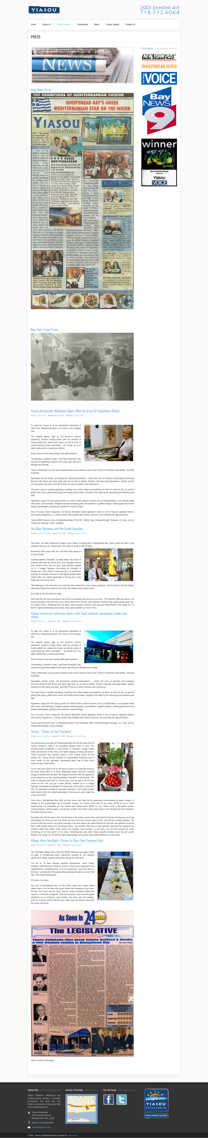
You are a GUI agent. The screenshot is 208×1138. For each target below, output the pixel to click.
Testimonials (82, 24)
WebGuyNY (73, 1135)
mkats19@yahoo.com (41, 1127)
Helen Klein (41, 415)
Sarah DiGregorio (44, 533)
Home (33, 24)
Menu (96, 24)
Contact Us (130, 24)
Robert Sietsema (44, 736)
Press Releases (64, 24)
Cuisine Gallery (112, 24)
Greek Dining (78, 415)
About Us (47, 24)
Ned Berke (41, 845)
